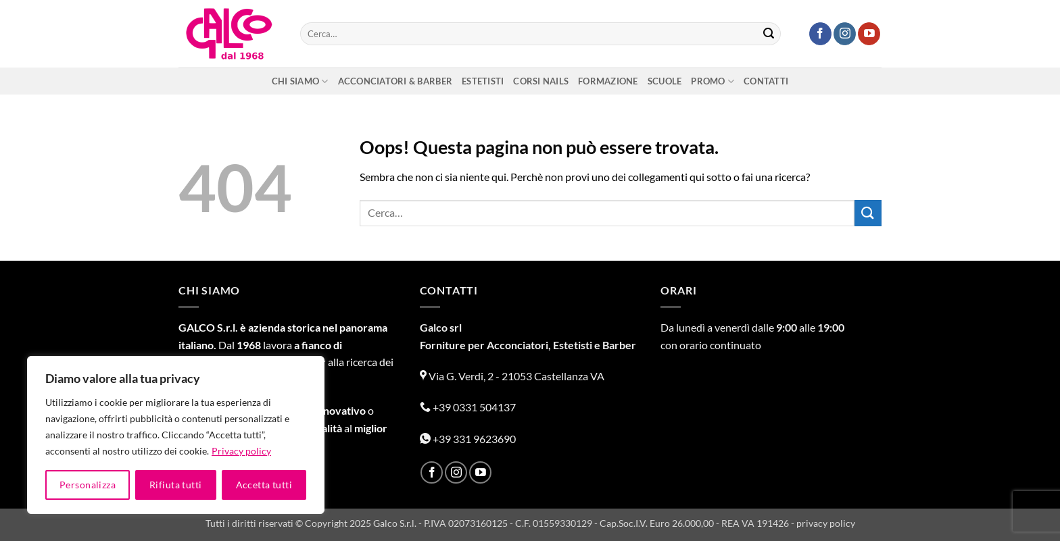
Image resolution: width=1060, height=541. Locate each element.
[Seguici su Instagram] (845, 33)
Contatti (766, 81)
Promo (712, 81)
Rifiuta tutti (175, 484)
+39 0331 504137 (468, 407)
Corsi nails (541, 81)
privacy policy (825, 523)
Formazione (608, 81)
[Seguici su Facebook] (820, 33)
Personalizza (87, 484)
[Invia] (768, 33)
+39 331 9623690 (468, 438)
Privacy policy (241, 451)
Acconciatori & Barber (395, 81)
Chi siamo (300, 81)
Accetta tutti (264, 484)
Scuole (665, 81)
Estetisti (483, 81)
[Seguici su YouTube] (869, 33)
